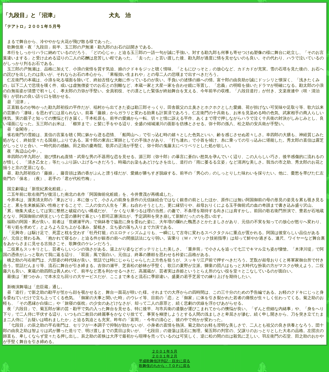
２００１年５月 (164, 351)
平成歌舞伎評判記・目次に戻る (164, 361)
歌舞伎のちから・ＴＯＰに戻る (164, 366)
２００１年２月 (164, 356)
